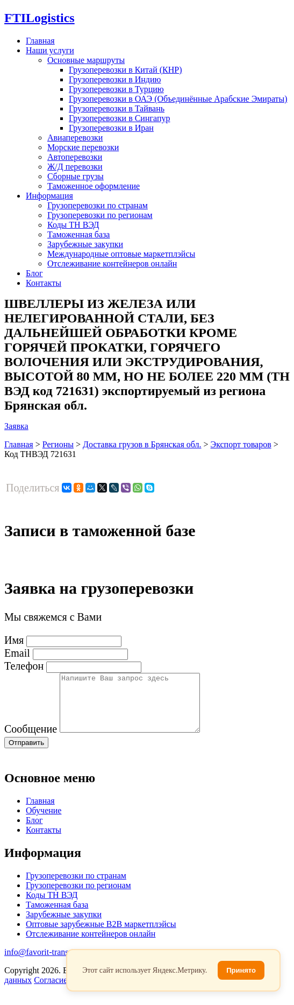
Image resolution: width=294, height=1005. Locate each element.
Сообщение (30, 740)
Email (17, 653)
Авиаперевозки (75, 137)
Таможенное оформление (93, 186)
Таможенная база (78, 234)
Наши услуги (50, 50)
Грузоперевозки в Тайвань (116, 108)
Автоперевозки (74, 156)
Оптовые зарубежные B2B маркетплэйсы (101, 935)
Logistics (39, 18)
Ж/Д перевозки (75, 166)
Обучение (43, 821)
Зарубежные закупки (85, 244)
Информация (49, 195)
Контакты (43, 282)
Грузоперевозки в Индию (115, 79)
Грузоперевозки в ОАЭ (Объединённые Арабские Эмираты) (178, 98)
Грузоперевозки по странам (97, 205)
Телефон (24, 666)
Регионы (58, 444)
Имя (14, 640)
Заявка (16, 426)
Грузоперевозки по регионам (100, 215)
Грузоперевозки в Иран (111, 127)
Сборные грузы (75, 176)
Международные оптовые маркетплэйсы (121, 253)
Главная (40, 40)
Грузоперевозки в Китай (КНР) (125, 69)
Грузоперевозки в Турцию (116, 89)
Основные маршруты (86, 60)
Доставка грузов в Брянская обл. (142, 444)
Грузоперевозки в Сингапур (119, 118)
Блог (34, 273)
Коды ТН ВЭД (73, 224)
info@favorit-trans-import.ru (54, 963)
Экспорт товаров (241, 444)
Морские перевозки (83, 147)
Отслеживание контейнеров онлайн (112, 263)
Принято (241, 970)
